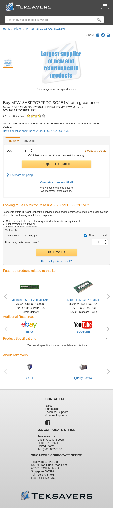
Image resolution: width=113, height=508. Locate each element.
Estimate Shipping (20, 175)
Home (6, 28)
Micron (18, 28)
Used (104, 235)
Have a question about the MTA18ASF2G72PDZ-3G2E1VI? (36, 131)
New (91, 235)
